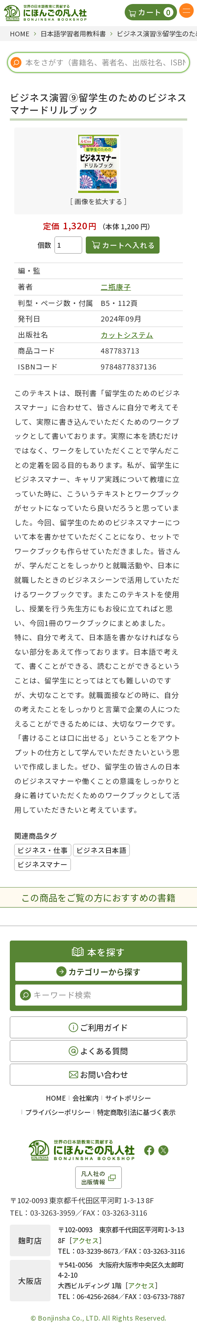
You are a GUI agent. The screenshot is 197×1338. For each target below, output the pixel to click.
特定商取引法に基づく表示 (136, 1112)
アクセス (85, 1240)
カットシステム (127, 335)
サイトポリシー (128, 1098)
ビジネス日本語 (101, 850)
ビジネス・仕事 (42, 850)
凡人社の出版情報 (93, 1177)
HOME (56, 1098)
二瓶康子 (116, 287)
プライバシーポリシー (58, 1112)
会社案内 (85, 1098)
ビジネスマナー (42, 864)
